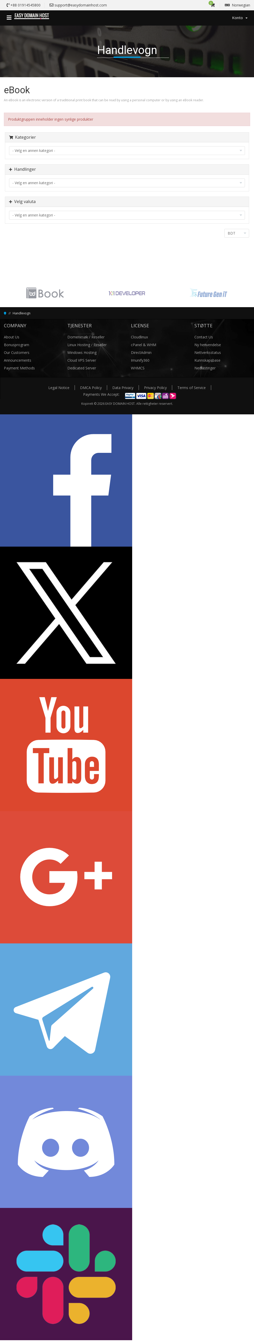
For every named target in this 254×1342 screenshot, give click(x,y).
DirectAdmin (141, 352)
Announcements (17, 360)
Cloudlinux (139, 337)
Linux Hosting (79, 344)
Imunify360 (140, 360)
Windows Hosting (82, 352)
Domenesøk (78, 337)
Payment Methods (19, 368)
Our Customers (16, 352)
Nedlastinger (205, 368)
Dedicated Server (81, 368)
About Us (11, 337)
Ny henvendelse (207, 344)
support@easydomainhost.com (80, 5)
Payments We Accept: (101, 394)
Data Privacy (122, 387)
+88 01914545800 (25, 5)
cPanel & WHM (143, 344)
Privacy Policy (155, 387)
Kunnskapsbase (207, 360)
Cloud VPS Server (81, 360)
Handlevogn (21, 313)
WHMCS (138, 368)
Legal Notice (58, 387)
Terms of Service (191, 387)
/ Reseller (97, 337)
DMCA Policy (91, 387)
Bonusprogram (16, 344)
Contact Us (203, 337)
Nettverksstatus (207, 352)
